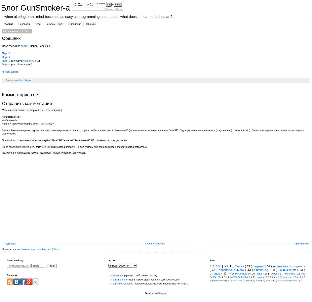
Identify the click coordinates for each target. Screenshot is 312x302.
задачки (259, 266)
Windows (290, 273)
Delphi (28, 80)
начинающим (288, 270)
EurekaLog (261, 270)
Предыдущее (301, 243)
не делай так (17, 80)
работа (269, 280)
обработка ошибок (232, 270)
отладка (215, 273)
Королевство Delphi (220, 280)
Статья (240, 266)
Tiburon (284, 277)
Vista (297, 277)
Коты (258, 280)
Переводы (24, 24)
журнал (262, 277)
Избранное (117, 275)
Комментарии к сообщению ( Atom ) (40, 249)
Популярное (118, 279)
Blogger (162, 293)
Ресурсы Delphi (54, 24)
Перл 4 (6, 64)
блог (260, 273)
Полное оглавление (122, 283)
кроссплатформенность (288, 280)
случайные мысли (240, 273)
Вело (38, 24)
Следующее (9, 243)
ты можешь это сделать (289, 266)
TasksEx (238, 280)
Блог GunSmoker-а (36, 7)
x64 (249, 280)
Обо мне (91, 24)
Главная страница (155, 243)
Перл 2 (6, 57)
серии (24, 45)
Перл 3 (6, 60)
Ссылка (45, 123)
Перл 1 (6, 53)
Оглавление (74, 24)
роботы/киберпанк (240, 277)
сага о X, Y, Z (31, 60)
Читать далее (10, 71)
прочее (274, 273)
